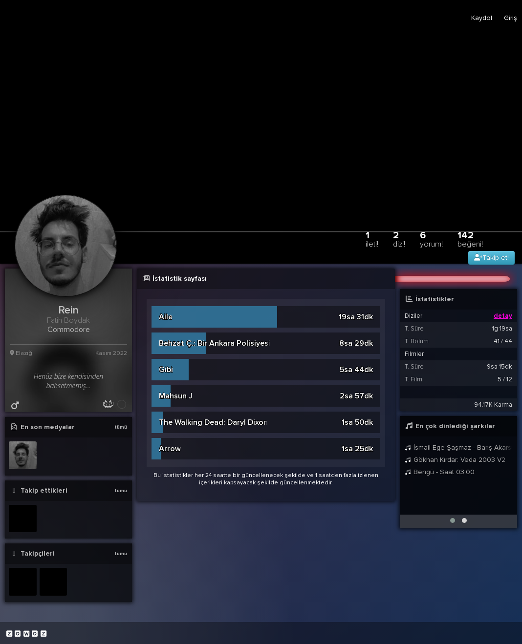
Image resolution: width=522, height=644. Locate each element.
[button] (452, 520)
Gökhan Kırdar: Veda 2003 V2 (455, 460)
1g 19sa (502, 328)
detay (503, 316)
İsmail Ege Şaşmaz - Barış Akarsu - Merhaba (458, 447)
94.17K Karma (493, 405)
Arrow (170, 449)
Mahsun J (176, 396)
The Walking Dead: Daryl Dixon (213, 422)
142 (470, 239)
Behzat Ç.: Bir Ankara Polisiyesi (214, 343)
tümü (120, 427)
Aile (166, 317)
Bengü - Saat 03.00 (440, 472)
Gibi (166, 369)
